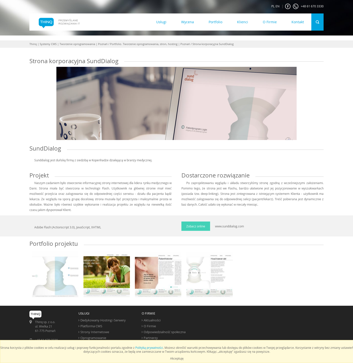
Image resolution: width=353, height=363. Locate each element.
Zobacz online (195, 226)
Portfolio (215, 22)
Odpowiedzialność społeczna (165, 332)
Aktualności (152, 320)
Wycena (187, 22)
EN (277, 6)
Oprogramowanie (93, 338)
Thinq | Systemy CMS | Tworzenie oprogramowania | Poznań (68, 44)
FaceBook (287, 6)
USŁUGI (83, 313)
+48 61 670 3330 (308, 6)
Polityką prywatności (149, 348)
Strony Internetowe (94, 332)
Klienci (242, 22)
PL (273, 6)
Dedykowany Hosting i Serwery (103, 320)
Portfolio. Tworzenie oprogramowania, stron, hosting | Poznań (150, 44)
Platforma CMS (91, 326)
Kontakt (297, 22)
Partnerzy (151, 338)
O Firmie (270, 22)
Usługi (161, 22)
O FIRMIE (148, 313)
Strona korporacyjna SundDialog (213, 44)
